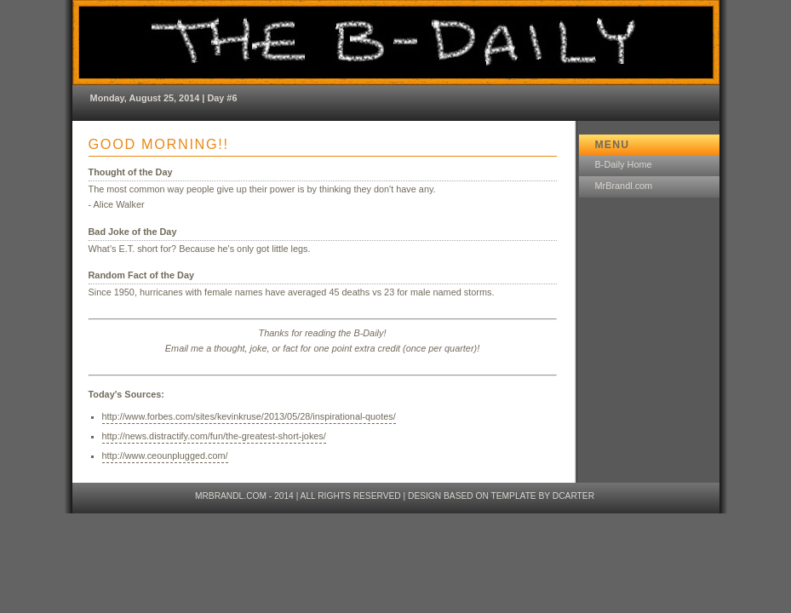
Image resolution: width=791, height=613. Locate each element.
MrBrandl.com (624, 185)
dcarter (573, 496)
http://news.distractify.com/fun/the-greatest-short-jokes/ (214, 436)
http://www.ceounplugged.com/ (165, 455)
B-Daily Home (623, 164)
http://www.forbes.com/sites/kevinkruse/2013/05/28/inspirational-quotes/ (249, 416)
